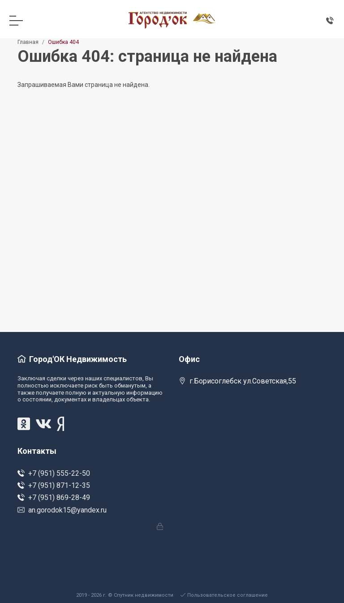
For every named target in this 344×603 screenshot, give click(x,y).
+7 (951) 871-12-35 (53, 485)
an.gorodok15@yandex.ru (62, 510)
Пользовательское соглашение (224, 595)
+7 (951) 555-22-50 (53, 473)
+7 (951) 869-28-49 (53, 497)
